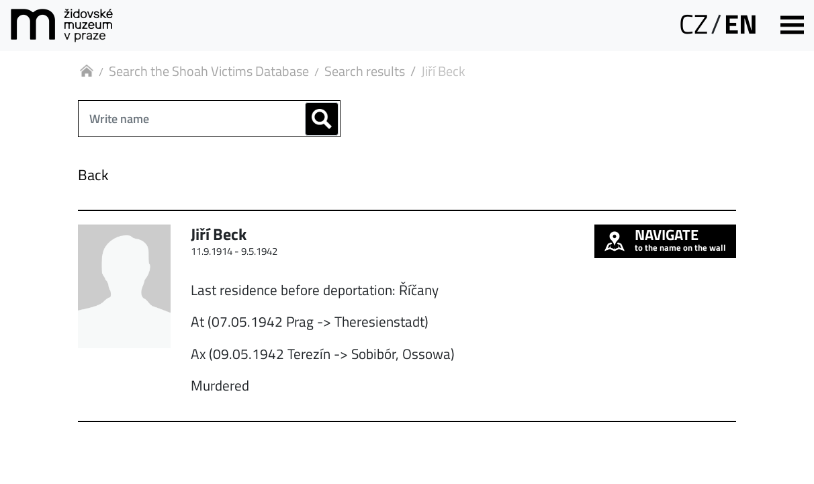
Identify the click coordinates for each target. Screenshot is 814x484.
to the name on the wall (665, 239)
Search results (364, 71)
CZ (693, 23)
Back (93, 174)
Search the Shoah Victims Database (209, 71)
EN (741, 23)
